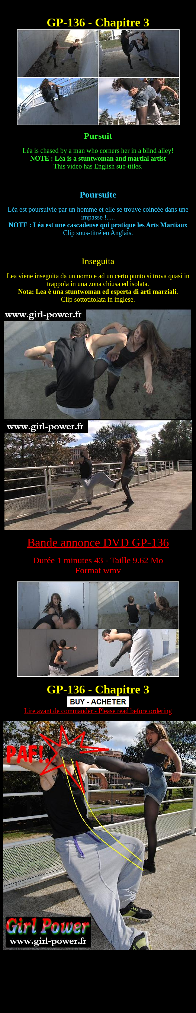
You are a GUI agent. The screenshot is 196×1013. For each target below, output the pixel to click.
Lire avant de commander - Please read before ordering (98, 711)
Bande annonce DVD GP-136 (98, 542)
